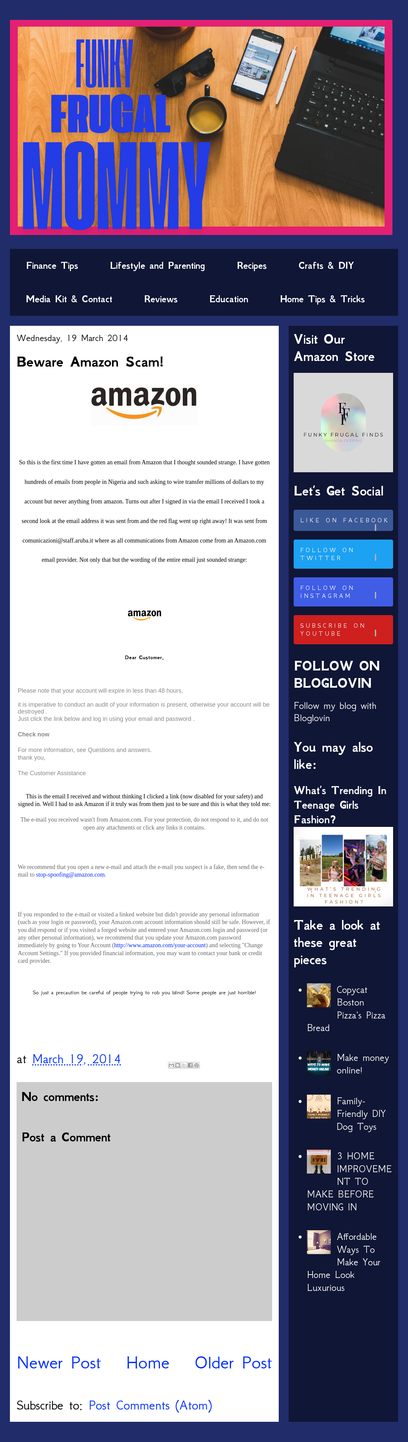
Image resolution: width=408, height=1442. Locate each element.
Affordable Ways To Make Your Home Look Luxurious (343, 1262)
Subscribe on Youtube (345, 629)
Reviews (161, 299)
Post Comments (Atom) (150, 1405)
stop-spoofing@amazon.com (70, 874)
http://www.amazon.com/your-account (159, 945)
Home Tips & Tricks (322, 299)
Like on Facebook (345, 524)
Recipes (252, 265)
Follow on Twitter (345, 554)
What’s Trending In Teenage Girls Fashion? (340, 805)
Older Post (233, 1362)
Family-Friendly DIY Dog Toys (361, 1113)
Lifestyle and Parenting (157, 265)
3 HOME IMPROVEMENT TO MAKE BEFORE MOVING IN (349, 1181)
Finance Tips (52, 265)
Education (228, 299)
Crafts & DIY (326, 265)
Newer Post (59, 1362)
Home (148, 1362)
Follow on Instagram (345, 592)
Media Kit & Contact (69, 299)
